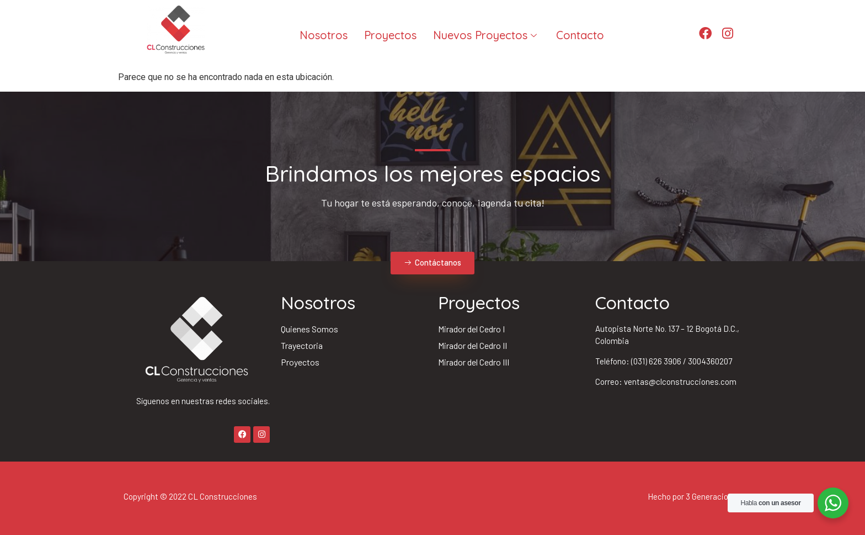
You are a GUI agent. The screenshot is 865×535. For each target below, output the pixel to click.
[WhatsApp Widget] (833, 503)
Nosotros (324, 35)
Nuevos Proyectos (486, 35)
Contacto (580, 35)
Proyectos (390, 35)
